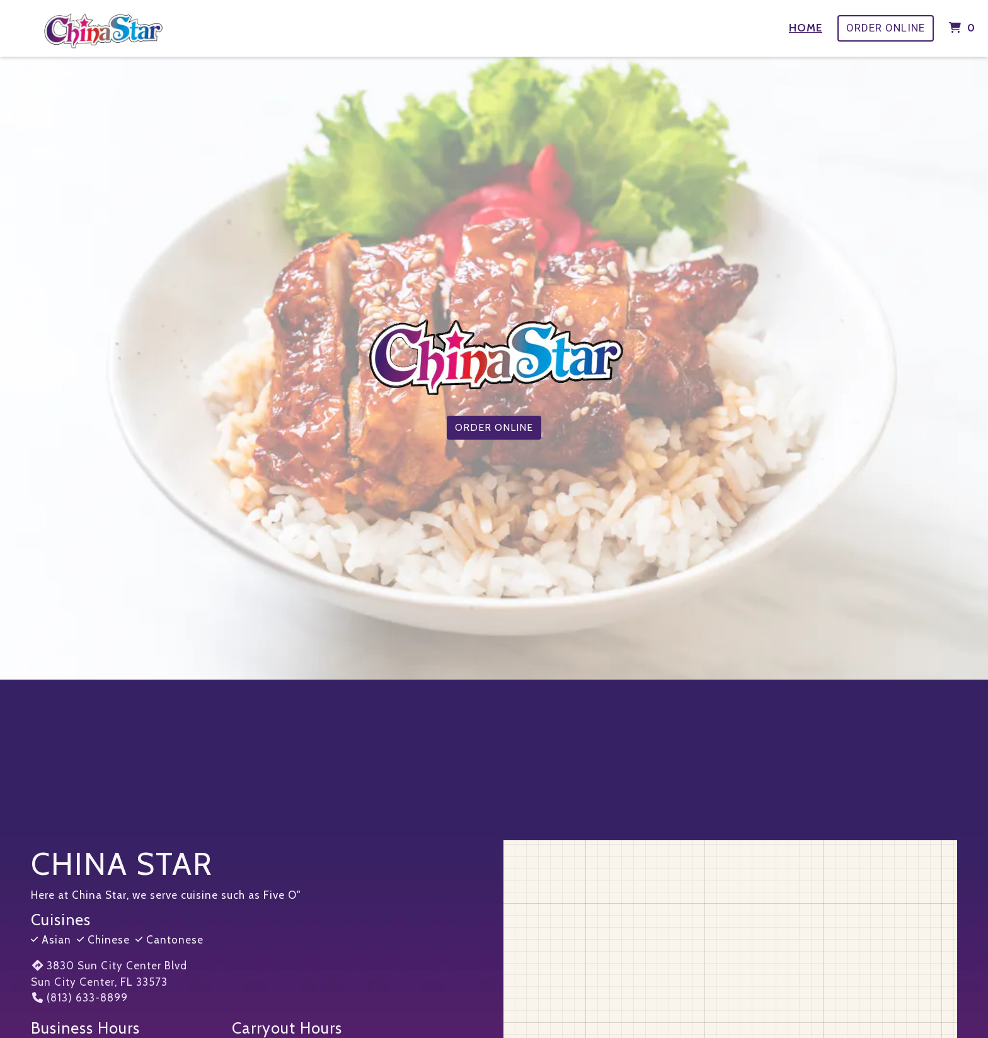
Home (805, 27)
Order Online (885, 27)
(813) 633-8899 (79, 997)
